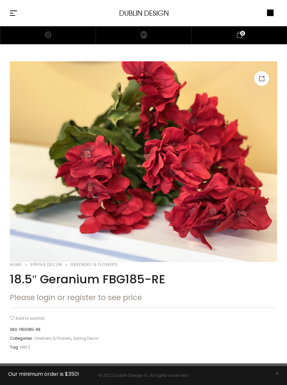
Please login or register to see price (76, 297)
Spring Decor (46, 264)
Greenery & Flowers (94, 264)
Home (16, 264)
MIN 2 (25, 347)
